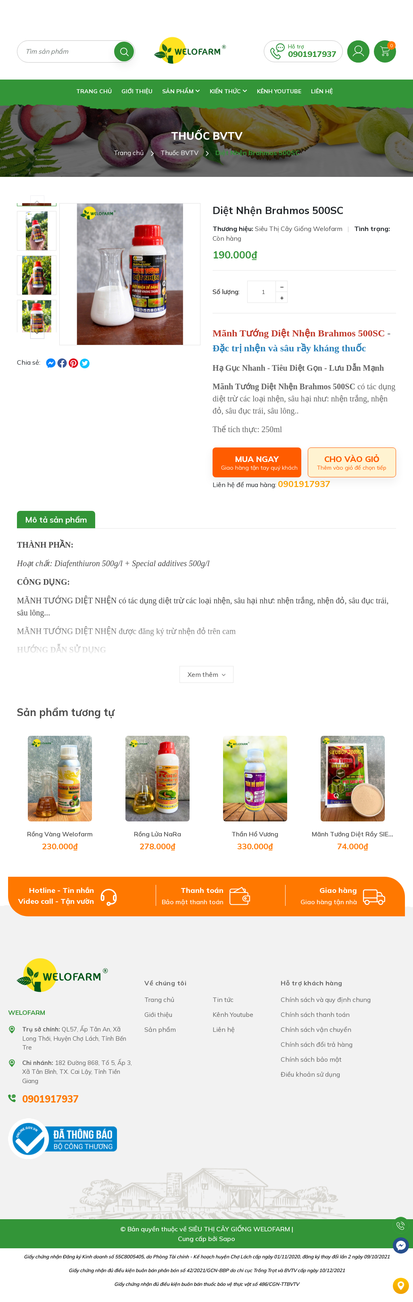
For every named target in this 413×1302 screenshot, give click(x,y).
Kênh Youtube (279, 91)
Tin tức (223, 999)
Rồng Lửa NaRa (157, 834)
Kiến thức (228, 91)
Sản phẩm (181, 91)
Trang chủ (94, 91)
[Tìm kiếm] (124, 51)
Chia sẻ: (28, 362)
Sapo (227, 1239)
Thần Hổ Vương (255, 834)
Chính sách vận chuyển (316, 1029)
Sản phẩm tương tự (66, 712)
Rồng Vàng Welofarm (60, 834)
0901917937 (312, 54)
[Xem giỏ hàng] (385, 50)
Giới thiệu (136, 91)
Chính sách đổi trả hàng (317, 1044)
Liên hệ (322, 91)
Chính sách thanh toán (315, 1014)
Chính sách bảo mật (311, 1059)
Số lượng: (226, 292)
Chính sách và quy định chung (326, 999)
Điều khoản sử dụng (310, 1074)
